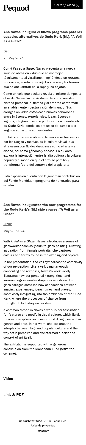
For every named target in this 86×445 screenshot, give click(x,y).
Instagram (43, 431)
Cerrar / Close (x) (66, 5)
